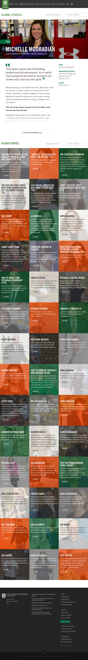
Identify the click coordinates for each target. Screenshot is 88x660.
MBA (16, 4)
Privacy (66, 656)
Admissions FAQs (66, 605)
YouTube (68, 645)
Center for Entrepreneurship (42, 603)
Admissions (65, 597)
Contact (63, 610)
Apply (63, 594)
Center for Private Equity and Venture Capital (42, 608)
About (12, 4)
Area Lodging (65, 617)
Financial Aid (65, 599)
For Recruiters (66, 639)
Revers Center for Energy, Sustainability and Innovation (41, 613)
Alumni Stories (11, 14)
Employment (65, 636)
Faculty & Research (58, 4)
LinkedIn (65, 645)
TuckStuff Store (66, 629)
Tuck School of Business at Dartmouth (5, 4)
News (68, 4)
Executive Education (43, 4)
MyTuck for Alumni (67, 626)
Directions (64, 612)
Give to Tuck (65, 621)
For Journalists (66, 641)
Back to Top (44, 652)
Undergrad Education (26, 4)
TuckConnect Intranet (68, 631)
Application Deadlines (68, 602)
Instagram (61, 645)
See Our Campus (66, 615)
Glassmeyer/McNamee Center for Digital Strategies (43, 599)
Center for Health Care (39, 605)
